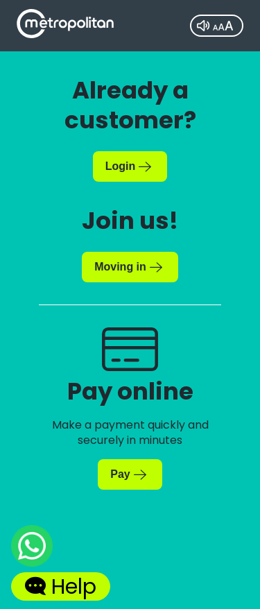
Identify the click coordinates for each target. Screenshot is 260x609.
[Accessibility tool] (216, 26)
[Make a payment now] (130, 474)
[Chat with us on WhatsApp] (32, 548)
